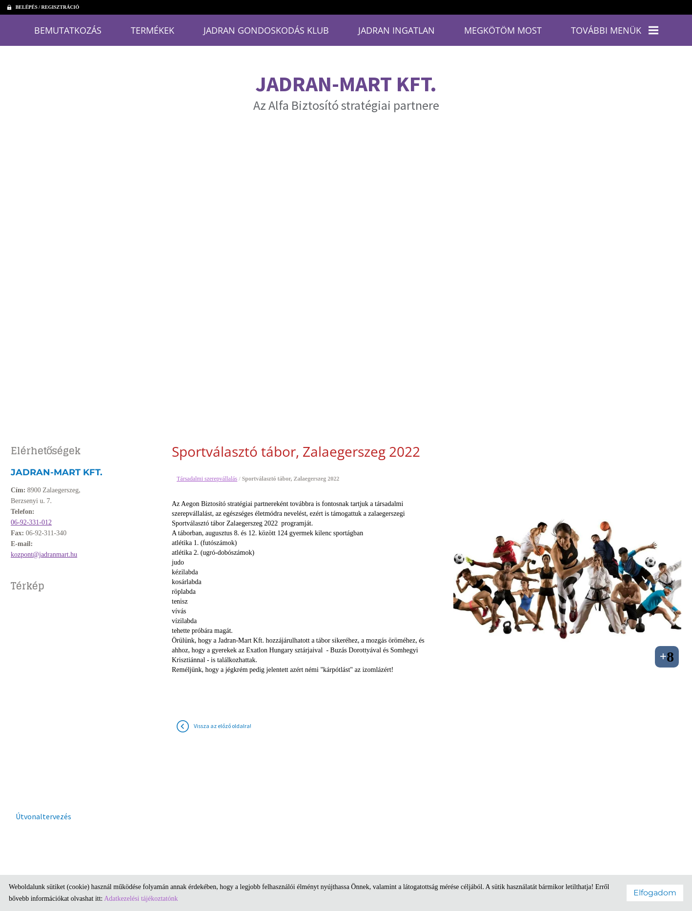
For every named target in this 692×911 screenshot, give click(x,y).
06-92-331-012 (31, 517)
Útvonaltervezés (43, 811)
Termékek (181, 28)
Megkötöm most (477, 28)
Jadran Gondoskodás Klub (277, 28)
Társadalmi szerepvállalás (207, 473)
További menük (573, 28)
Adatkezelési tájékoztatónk (141, 898)
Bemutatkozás (109, 28)
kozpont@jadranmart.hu (44, 549)
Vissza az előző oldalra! (222, 721)
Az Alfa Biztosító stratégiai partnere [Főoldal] (346, 86)
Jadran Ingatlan (387, 28)
